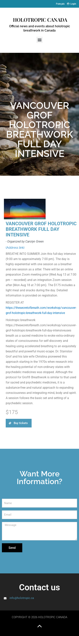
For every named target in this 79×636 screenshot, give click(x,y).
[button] (39, 40)
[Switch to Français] (60, 4)
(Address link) (15, 247)
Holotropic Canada (39, 19)
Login (71, 3)
